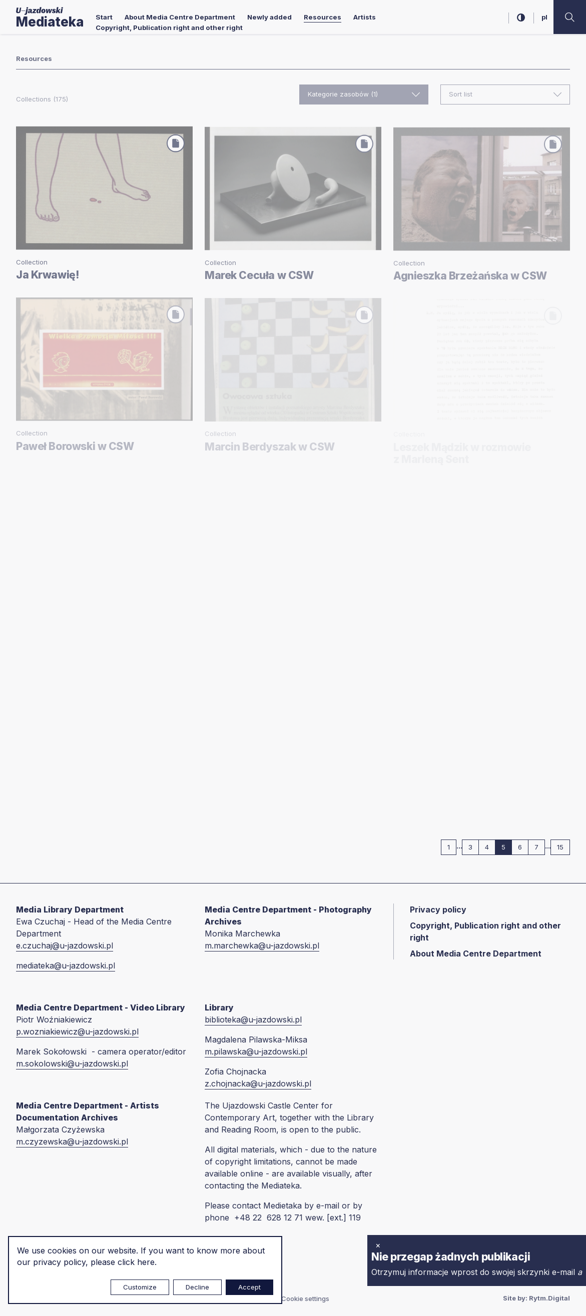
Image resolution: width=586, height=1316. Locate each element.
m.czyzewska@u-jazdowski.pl (72, 1141)
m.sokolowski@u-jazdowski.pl (72, 1063)
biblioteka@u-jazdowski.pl (253, 1019)
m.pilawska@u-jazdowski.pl (256, 1051)
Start (104, 17)
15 (563, 846)
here (146, 1262)
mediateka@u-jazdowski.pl (65, 965)
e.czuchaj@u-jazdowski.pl (64, 945)
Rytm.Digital (549, 1298)
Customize (140, 1287)
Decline (197, 1287)
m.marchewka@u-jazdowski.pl (262, 945)
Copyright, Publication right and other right (169, 28)
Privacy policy (438, 909)
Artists (364, 17)
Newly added (269, 17)
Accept (249, 1287)
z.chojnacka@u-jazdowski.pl (258, 1083)
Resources (322, 17)
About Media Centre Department (180, 17)
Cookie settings (305, 1298)
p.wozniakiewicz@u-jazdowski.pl (77, 1031)
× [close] (378, 1245)
